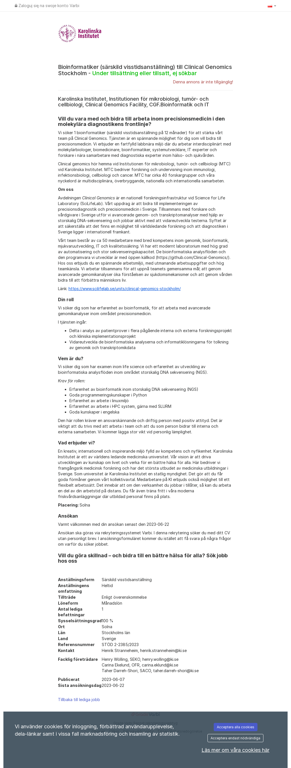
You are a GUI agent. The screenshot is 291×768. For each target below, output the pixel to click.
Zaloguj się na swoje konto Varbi (47, 5)
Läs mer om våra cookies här (235, 750)
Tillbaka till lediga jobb (79, 699)
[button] (272, 5)
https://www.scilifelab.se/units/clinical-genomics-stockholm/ (124, 288)
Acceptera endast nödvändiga (235, 738)
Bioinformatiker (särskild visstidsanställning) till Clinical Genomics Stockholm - (145, 70)
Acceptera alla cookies (235, 727)
